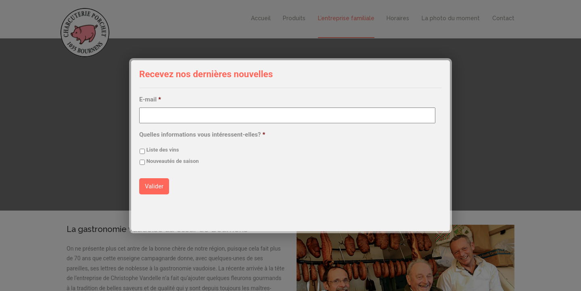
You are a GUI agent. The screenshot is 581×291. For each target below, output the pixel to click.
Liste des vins (162, 150)
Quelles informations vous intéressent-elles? (202, 134)
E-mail (150, 99)
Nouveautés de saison (172, 161)
